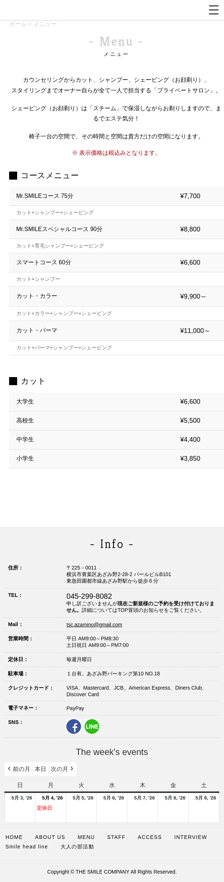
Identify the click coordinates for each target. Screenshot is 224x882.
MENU (86, 837)
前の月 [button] (18, 769)
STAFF (116, 837)
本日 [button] (40, 769)
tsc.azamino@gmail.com (94, 625)
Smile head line (26, 847)
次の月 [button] (63, 769)
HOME (14, 837)
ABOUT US (50, 837)
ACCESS (150, 837)
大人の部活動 (77, 847)
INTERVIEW (190, 837)
